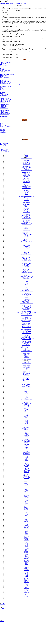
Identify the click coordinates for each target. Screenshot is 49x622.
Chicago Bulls (26, 401)
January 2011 (26, 527)
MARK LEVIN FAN (26, 367)
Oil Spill (26, 445)
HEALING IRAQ (26, 203)
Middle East (26, 438)
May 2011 (26, 523)
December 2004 (26, 589)
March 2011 (26, 525)
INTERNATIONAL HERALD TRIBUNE (6, 82)
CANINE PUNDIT (26, 179)
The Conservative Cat (26, 259)
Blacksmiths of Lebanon (26, 175)
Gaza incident (26, 422)
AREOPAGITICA (26, 168)
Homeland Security (26, 427)
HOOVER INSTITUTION (4, 79)
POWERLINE (26, 238)
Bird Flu (26, 393)
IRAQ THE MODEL (26, 209)
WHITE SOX (26, 473)
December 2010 (26, 528)
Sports (26, 459)
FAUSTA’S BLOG (26, 198)
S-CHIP (26, 455)
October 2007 (26, 560)
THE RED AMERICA (26, 267)
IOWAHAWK (26, 208)
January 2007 (26, 568)
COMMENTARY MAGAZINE (5, 70)
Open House (26, 447)
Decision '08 (26, 411)
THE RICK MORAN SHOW (4, 110)
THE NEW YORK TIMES (26, 337)
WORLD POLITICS (26, 477)
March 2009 (26, 546)
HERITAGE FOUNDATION (4, 78)
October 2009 (26, 540)
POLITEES (26, 319)
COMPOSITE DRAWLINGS (26, 186)
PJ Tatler (26, 450)
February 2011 (26, 526)
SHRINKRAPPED (26, 250)
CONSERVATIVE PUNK (4, 71)
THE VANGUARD (3, 111)
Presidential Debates (26, 452)
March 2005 (26, 587)
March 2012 (26, 515)
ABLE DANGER (26, 389)
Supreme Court (26, 461)
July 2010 (26, 532)
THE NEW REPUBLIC (4, 106)
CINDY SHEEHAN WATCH (26, 183)
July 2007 (26, 563)
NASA (1, 124)
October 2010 (26, 529)
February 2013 (26, 505)
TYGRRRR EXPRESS (26, 278)
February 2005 (26, 588)
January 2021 (26, 483)
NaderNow (26, 227)
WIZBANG (26, 284)
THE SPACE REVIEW (4, 133)
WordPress (26, 287)
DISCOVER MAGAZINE (26, 301)
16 (4, 610)
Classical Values (26, 184)
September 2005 (26, 582)
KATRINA (26, 432)
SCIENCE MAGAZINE (4, 94)
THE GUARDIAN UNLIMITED (5, 99)
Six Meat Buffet (26, 251)
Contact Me (26, 156)
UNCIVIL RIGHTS (26, 374)
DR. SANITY (26, 193)
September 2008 (26, 551)
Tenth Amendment (26, 464)
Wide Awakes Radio (26, 475)
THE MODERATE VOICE (26, 263)
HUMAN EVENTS (3, 80)
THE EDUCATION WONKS (4, 148)
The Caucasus (26, 465)
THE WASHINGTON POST (4, 112)
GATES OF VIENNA (26, 202)
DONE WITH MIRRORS (4, 143)
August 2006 (26, 572)
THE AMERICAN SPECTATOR (5, 97)
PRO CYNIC (26, 239)
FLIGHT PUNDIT (26, 199)
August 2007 (26, 562)
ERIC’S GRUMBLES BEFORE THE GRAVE (26, 196)
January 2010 (26, 537)
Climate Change (26, 405)
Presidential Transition (26, 453)
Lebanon (26, 434)
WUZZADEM (26, 285)
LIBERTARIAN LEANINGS (26, 215)
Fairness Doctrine (26, 418)
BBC (1, 64)
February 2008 (26, 557)
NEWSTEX (2, 89)
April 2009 (26, 545)
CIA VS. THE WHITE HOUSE (26, 403)
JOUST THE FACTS (26, 212)
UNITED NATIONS (26, 470)
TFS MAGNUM (26, 256)
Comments (26, 595)
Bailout (26, 392)
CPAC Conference (26, 408)
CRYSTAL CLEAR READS (26, 363)
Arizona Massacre (26, 391)
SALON (1, 93)
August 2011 (26, 521)
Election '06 (26, 414)
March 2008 (26, 556)
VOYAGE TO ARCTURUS (4, 134)
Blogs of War (26, 176)
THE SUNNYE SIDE (26, 273)
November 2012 (26, 508)
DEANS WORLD (26, 190)
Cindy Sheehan (26, 404)
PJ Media (26, 449)
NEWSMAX (2, 88)
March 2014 (26, 494)
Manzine (26, 436)
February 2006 (26, 577)
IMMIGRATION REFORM (26, 428)
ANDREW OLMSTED (26, 166)
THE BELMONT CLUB (26, 258)
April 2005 (26, 586)
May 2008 (26, 554)
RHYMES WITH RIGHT (4, 146)
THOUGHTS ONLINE (26, 274)
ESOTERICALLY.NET (26, 197)
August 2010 (26, 531)
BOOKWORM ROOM (26, 377)
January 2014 (26, 496)
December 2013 (26, 497)
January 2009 (26, 547)
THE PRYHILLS (26, 266)
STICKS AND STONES (26, 372)
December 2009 (26, 538)
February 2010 (26, 536)
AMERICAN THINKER (4, 63)
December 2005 (26, 579)
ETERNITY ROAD (3, 144)
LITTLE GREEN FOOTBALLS (26, 216)
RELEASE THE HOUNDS (26, 244)
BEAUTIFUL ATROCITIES (26, 171)
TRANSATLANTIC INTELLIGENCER (26, 276)
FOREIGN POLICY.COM (4, 75)
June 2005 (26, 584)
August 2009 (26, 541)
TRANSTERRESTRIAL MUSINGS (26, 277)
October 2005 (26, 581)
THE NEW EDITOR (3, 105)
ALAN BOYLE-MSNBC (26, 346)
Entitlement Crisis (26, 415)
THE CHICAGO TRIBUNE (4, 98)
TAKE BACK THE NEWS (4, 96)
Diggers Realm (26, 192)
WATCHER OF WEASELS (4, 151)
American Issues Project (26, 390)
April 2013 (26, 504)
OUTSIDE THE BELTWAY (26, 232)
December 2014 (26, 487)
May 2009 (26, 544)
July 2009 (26, 542)
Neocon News (26, 228)
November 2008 (26, 549)
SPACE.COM (2, 130)
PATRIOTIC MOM (26, 233)
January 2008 (26, 558)
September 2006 (26, 571)
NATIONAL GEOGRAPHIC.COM (5, 86)
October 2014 (26, 489)
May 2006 (26, 575)
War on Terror (26, 472)
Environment (26, 416)
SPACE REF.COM (3, 129)
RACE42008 (26, 242)
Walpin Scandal (26, 471)
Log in (26, 594)
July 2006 (26, 573)
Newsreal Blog (26, 442)
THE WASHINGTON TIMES (5, 113)
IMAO (26, 206)
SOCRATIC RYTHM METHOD (26, 254)
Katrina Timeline (26, 433)
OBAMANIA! (26, 444)
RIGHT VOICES (26, 246)
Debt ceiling (26, 410)
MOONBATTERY (26, 368)
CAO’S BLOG (26, 180)
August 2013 (26, 500)
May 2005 (26, 585)
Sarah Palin (26, 456)
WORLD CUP (26, 476)
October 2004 (26, 591)
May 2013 (26, 503)
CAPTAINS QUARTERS (26, 181)
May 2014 (26, 493)
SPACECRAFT (2, 131)
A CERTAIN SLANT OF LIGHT (26, 158)
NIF (26, 369)
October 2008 (26, 550)
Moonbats (26, 439)
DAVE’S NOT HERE (26, 189)
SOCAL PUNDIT (26, 253)
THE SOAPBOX (26, 270)
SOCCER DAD (26, 383)
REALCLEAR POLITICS (4, 92)
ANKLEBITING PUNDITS (26, 167)
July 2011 (26, 522)
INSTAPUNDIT (26, 207)
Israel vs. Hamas (26, 431)
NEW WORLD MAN (26, 230)
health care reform (26, 425)
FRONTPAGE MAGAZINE (4, 77)
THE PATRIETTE (26, 264)
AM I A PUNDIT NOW (26, 162)
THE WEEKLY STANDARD (4, 114)
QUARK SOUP (26, 352)
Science (26, 457)
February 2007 (26, 567)
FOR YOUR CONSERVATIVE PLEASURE (7, 74)
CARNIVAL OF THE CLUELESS (26, 399)
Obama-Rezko (26, 443)
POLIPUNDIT (26, 235)
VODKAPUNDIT (26, 281)
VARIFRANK (26, 279)
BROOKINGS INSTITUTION (26, 294)
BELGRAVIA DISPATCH (26, 172)
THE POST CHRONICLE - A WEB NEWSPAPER (8, 109)
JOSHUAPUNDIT (3, 145)
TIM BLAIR (26, 275)
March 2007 (26, 566)
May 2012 (26, 513)
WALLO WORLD (26, 282)
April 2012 (26, 514)
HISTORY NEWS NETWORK (26, 307)
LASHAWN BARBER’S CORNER (26, 213)
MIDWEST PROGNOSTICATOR (26, 223)
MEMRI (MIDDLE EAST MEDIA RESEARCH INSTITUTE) (10, 84)
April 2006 (26, 576)
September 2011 (26, 520)
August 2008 (26, 552)
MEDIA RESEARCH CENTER (5, 83)
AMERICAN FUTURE (26, 163)
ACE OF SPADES (26, 160)
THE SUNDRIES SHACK (4, 150)
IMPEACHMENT (26, 429)
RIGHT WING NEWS (26, 247)
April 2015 (26, 484)
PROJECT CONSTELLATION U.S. (6, 127)
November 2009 (26, 539)
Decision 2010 (26, 412)
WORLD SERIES (26, 478)
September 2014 (26, 490)
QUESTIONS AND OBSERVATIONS (26, 241)
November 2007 (26, 559)
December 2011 (26, 517)
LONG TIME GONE (26, 366)
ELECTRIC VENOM (26, 195)
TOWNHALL (26, 343)
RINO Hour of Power (26, 454)
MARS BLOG (2, 123)
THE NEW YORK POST (4, 108)
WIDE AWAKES (26, 283)
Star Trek (26, 460)
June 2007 (26, 564)
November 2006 (26, 570)
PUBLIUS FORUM (26, 240)
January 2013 (26, 506)
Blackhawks (26, 395)
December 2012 (26, 507)
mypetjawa (26, 226)
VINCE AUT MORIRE (26, 280)
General (26, 423)
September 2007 (26, 561)
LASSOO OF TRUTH (26, 214)
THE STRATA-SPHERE (26, 271)
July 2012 (26, 511)
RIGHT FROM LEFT (26, 245)
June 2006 (26, 574)
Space (26, 458)
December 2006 (26, 569)
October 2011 (26, 519)
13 (0, 610)
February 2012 (26, 516)
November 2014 (26, 488)
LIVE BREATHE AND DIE (26, 218)
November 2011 (26, 518)
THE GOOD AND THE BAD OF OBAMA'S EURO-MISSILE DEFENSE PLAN (13, 3)
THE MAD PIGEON (26, 262)
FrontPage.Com (26, 420)
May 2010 (26, 534)
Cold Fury (26, 185)
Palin (26, 448)
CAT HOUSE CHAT (26, 362)
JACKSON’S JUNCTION (26, 210)
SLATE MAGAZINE (3, 95)
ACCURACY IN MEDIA (4, 61)
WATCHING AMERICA (4, 115)
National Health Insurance (26, 440)
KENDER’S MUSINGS (26, 365)
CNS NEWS (2, 69)
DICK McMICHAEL (26, 191)
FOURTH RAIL (26, 200)
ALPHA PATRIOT (26, 161)
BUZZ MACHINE (26, 178)
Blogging (26, 397)
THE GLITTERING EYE (4, 149)
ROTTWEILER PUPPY (26, 371)
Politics (26, 451)
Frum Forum (26, 421)
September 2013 (26, 499)
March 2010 (26, 535)
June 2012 (26, 512)
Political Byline (26, 236)
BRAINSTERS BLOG (26, 177)
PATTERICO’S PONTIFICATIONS (26, 234)
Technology (26, 463)
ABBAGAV (26, 159)
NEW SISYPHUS (26, 229)
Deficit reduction (26, 413)
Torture (26, 469)
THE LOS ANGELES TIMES (5, 100)
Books (26, 398)
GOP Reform (26, 424)
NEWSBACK (2, 87)
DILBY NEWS (2, 72)
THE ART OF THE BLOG (26, 257)
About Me (26, 155)
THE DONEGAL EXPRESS (26, 260)
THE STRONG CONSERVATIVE (26, 272)
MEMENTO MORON (26, 220)
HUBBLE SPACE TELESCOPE (5, 122)
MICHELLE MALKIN (26, 222)
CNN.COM (2, 68)
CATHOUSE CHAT (26, 182)
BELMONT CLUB (26, 173)
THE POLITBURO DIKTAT (26, 265)
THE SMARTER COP (26, 269)
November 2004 (26, 590)
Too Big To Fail (26, 468)
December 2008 (26, 548)
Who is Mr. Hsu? (26, 474)
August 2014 (26, 491)
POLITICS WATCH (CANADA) (5, 91)
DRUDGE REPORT (3, 73)
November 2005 (26, 580)
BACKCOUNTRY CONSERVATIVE (26, 170)
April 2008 (26, 555)
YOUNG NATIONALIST (4, 116)
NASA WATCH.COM (3, 125)
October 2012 (26, 509)
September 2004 (26, 592)
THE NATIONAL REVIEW (4, 104)
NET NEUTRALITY (26, 441)
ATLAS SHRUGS (26, 169)
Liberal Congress (26, 435)
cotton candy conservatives (26, 407)
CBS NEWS (2, 67)
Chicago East (26, 402)
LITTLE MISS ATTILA (26, 217)
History (26, 426)
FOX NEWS (2, 76)
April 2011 (26, 524)
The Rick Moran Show (26, 467)
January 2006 (26, 578)
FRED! (26, 419)
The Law (26, 466)
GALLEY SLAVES (26, 201)
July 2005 (26, 583)
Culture (26, 409)
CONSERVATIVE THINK (26, 188)
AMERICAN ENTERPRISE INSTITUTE (6, 62)
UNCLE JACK (26, 375)
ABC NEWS (26, 289)
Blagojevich (26, 396)
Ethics (26, 417)
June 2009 (26, 543)
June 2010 (26, 533)
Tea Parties (26, 462)
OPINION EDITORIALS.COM (5, 90)
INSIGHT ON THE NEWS (4, 81)
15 (3, 610)
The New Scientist (3, 107)
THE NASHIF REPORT (26, 373)
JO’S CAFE (26, 211)
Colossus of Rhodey (3, 142)
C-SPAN (26, 295)
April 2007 (26, 565)
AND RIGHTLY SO (26, 165)
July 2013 (26, 501)
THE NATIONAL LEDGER (4, 103)
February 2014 (26, 495)
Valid (26, 596)
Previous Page (1, 604)
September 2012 (26, 510)
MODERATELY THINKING (26, 224)
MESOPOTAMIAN (26, 221)
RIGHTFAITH (26, 248)
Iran (26, 430)
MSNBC (1, 85)
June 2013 (26, 502)
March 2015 (26, 485)
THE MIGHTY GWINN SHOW (5, 101)
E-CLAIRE (26, 194)
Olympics (26, 446)
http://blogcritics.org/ (26, 204)
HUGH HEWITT (26, 205)
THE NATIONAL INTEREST (26, 331)
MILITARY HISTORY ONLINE (26, 313)
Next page (4, 604)
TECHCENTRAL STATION (26, 325)
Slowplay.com (26, 252)
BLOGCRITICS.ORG (3, 65)
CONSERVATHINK (26, 187)
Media (26, 437)
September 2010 (26, 530)
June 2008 (26, 553)
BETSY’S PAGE (26, 174)
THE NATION (2, 102)
